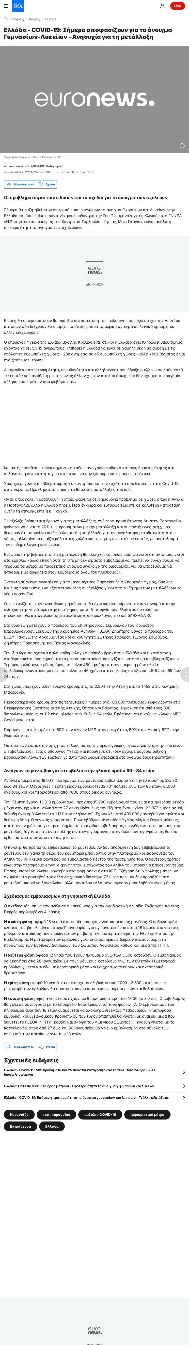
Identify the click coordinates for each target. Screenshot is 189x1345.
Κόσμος (34, 19)
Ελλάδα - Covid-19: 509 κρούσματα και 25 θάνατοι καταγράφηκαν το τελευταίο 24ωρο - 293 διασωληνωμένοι (79, 1072)
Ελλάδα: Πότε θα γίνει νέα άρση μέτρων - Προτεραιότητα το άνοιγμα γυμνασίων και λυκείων (80, 1086)
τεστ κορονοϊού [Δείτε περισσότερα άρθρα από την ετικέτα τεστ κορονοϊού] (56, 1114)
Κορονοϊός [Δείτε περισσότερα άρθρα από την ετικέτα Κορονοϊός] (19, 1114)
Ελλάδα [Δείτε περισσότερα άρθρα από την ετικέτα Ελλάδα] (52, 1126)
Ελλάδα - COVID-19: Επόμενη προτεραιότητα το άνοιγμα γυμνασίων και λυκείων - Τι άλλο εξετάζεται (86, 1097)
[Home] (5, 19)
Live (177, 6)
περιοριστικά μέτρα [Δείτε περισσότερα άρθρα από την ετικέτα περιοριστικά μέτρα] (147, 1114)
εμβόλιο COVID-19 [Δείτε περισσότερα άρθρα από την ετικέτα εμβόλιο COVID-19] (100, 1114)
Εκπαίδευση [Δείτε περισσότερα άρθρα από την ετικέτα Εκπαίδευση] (20, 1126)
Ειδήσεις (18, 19)
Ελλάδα (50, 19)
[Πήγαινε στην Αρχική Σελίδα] (18, 6)
